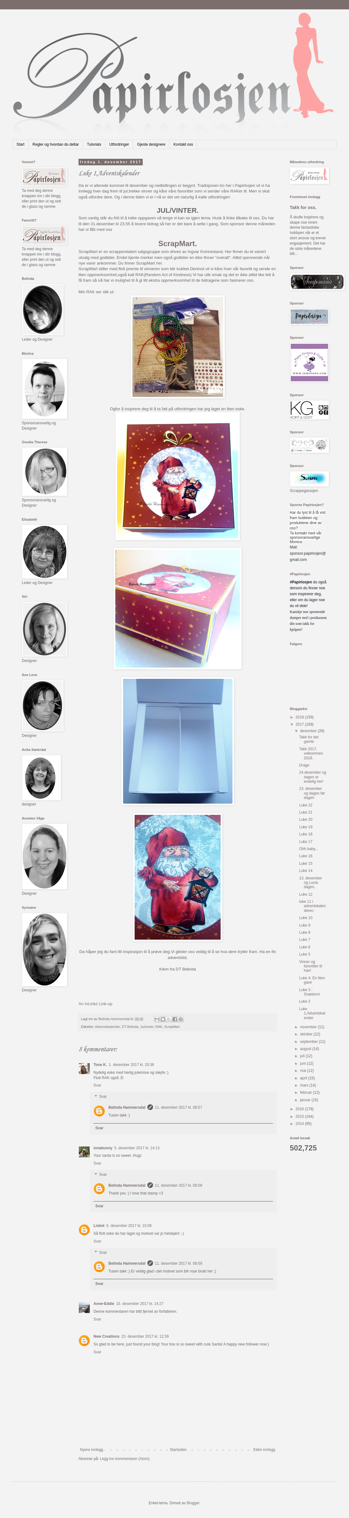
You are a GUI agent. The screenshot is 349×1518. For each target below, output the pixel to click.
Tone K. (100, 1065)
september (309, 1041)
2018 (300, 717)
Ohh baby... (308, 849)
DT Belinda (130, 1027)
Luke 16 (306, 856)
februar (306, 1092)
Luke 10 (306, 918)
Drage (304, 765)
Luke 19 (306, 827)
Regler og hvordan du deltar (55, 144)
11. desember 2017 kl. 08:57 (178, 1107)
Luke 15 (306, 863)
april (304, 1078)
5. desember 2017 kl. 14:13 (137, 1148)
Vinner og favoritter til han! (310, 966)
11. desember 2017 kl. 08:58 (178, 1185)
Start (20, 144)
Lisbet (98, 1226)
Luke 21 (306, 812)
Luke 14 (306, 870)
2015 (300, 1116)
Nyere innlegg (91, 1449)
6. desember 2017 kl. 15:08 (128, 1226)
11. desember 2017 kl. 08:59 (178, 1263)
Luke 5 (304, 954)
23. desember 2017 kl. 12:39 (145, 1336)
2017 (300, 724)
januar (306, 1100)
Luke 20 (306, 819)
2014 (300, 1123)
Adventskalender (107, 1027)
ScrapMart (176, 243)
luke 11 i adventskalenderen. (312, 906)
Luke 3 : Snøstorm (309, 992)
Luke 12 (306, 894)
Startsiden (178, 1449)
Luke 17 (306, 841)
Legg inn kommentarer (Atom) (125, 1459)
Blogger (193, 1503)
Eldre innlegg (264, 1449)
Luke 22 (306, 805)
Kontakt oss (183, 144)
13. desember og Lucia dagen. (310, 882)
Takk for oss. (303, 207)
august (306, 1049)
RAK (158, 1027)
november (309, 1027)
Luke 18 (306, 834)
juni (303, 1063)
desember (309, 731)
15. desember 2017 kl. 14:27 (140, 1303)
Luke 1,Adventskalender (312, 1013)
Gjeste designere (151, 144)
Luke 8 (304, 932)
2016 (300, 1109)
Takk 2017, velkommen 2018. (311, 753)
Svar (97, 1085)
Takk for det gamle (308, 739)
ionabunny (102, 1148)
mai (303, 1070)
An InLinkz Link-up (95, 1003)
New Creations (106, 1336)
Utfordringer (119, 144)
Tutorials (94, 144)
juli (303, 1056)
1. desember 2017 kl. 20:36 (131, 1065)
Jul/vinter (147, 1027)
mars (304, 1085)
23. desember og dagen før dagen (312, 793)
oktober (306, 1034)
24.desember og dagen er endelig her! (312, 777)
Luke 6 (304, 947)
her (159, 263)
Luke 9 (304, 925)
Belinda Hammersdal (127, 1107)
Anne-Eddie (103, 1303)
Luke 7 (304, 939)
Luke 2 (304, 1001)
